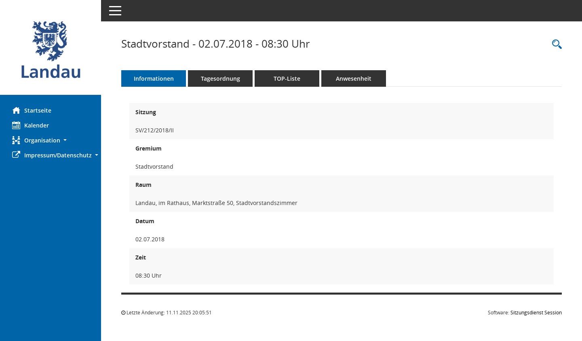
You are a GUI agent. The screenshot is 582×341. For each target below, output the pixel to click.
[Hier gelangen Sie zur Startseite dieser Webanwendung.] (50, 50)
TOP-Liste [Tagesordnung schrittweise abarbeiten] (287, 78)
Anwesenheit (353, 78)
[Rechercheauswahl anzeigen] (555, 44)
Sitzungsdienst (536, 312)
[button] (50, 140)
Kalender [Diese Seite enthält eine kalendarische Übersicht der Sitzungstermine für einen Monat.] (30, 125)
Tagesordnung (220, 78)
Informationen (154, 78)
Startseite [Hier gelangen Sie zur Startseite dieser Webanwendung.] (31, 110)
